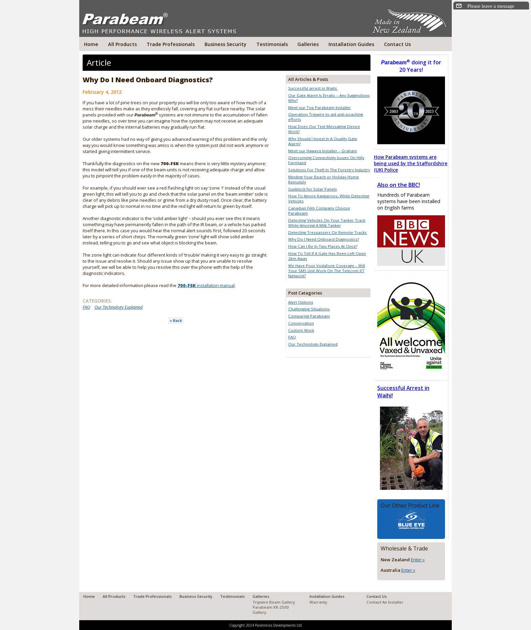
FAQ (86, 307)
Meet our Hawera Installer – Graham (322, 150)
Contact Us (397, 44)
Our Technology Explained (118, 307)
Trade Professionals (171, 44)
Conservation (301, 323)
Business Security (226, 44)
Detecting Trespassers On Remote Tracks (327, 232)
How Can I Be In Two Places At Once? (322, 246)
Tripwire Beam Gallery (274, 602)
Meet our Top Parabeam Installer (319, 107)
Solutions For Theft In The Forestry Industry (329, 169)
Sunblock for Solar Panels (312, 189)
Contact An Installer (384, 602)
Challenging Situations (309, 308)
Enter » (418, 560)
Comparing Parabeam (309, 316)
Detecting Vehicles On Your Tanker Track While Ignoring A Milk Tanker (326, 223)
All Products (122, 44)
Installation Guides (351, 44)
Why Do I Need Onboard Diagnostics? (323, 239)
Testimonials (272, 44)
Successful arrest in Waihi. (313, 88)
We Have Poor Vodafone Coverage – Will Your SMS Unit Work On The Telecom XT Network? (326, 270)
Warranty (318, 602)
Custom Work (301, 330)
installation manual (206, 285)
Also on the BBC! (398, 185)
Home (91, 44)
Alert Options (300, 302)
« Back (176, 320)
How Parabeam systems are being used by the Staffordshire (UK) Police (410, 163)
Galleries (308, 44)
